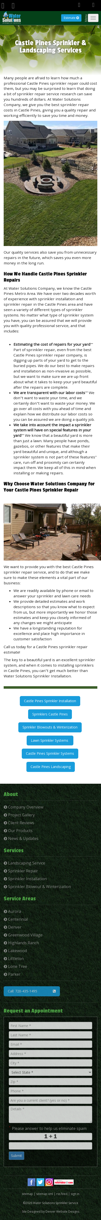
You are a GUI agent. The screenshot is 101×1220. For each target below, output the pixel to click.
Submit (16, 1155)
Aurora (12, 911)
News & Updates (21, 838)
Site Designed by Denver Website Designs (50, 1211)
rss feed (61, 1194)
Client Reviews (19, 822)
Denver (13, 927)
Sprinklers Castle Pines (50, 714)
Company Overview (23, 807)
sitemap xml (44, 1194)
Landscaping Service (24, 863)
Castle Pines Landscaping (51, 766)
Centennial (16, 919)
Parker (12, 974)
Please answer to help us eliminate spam (48, 1128)
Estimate (71, 18)
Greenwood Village (23, 935)
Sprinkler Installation (25, 878)
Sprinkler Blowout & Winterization (37, 886)
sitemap (27, 1194)
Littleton (14, 958)
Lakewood (15, 950)
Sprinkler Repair (21, 871)
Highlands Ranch (21, 943)
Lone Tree (15, 966)
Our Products (18, 830)
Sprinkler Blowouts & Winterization (50, 727)
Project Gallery (19, 815)
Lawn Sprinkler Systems (50, 740)
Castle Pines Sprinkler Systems (50, 753)
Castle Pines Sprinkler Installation (50, 701)
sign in (75, 1194)
